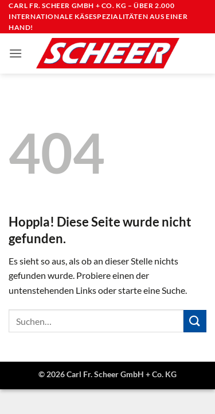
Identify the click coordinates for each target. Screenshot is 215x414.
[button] (15, 53)
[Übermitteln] (194, 321)
